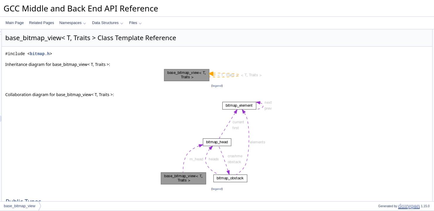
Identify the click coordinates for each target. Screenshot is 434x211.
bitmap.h (113, 54)
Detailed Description (384, 91)
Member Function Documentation (395, 129)
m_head (379, 84)
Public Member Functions (388, 45)
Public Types (379, 32)
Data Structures (107, 23)
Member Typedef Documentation (394, 97)
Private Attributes (382, 78)
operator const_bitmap (390, 58)
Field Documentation (385, 142)
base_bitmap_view (387, 52)
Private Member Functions (389, 65)
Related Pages (41, 23)
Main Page (15, 23)
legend (218, 86)
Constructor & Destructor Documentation (400, 110)
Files (135, 23)
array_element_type (388, 39)
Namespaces (72, 23)
